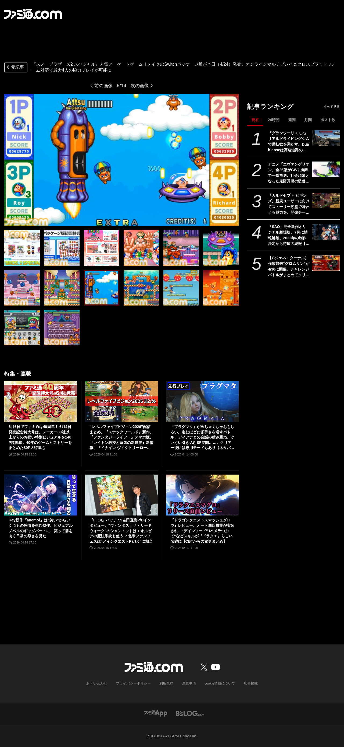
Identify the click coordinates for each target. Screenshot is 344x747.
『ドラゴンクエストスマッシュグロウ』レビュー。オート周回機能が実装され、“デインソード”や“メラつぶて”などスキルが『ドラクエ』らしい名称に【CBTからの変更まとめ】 (202, 530)
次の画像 (140, 85)
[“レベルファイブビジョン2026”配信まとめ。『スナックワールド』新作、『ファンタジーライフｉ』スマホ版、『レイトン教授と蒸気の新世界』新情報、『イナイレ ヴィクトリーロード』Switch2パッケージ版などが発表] (121, 401)
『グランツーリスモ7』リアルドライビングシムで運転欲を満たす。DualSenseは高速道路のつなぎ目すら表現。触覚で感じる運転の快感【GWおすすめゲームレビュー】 (288, 142)
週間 (292, 120)
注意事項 (187, 683)
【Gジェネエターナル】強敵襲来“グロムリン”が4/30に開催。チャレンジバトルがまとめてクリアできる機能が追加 (288, 267)
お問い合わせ (100, 683)
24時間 (274, 120)
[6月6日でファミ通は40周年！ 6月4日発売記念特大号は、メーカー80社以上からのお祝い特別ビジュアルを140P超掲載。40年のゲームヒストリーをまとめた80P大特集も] (40, 401)
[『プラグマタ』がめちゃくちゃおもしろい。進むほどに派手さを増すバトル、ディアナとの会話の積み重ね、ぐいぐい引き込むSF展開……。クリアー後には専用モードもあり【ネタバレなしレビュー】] (202, 401)
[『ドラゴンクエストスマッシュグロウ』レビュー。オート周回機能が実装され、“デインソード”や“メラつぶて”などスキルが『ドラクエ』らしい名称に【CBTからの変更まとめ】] (202, 495)
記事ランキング (270, 106)
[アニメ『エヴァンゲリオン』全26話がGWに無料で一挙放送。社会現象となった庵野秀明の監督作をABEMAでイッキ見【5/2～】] (326, 169)
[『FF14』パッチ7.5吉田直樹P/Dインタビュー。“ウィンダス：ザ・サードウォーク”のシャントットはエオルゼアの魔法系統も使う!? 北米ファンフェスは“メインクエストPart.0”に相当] (121, 495)
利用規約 (166, 683)
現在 (255, 120)
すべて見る (332, 106)
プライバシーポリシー (135, 683)
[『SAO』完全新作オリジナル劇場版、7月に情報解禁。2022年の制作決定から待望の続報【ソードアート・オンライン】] (326, 232)
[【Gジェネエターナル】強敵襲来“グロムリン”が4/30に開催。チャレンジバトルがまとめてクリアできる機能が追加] (326, 263)
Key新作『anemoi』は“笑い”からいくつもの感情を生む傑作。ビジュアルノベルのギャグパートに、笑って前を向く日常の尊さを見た (41, 528)
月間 (308, 120)
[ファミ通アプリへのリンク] (155, 712)
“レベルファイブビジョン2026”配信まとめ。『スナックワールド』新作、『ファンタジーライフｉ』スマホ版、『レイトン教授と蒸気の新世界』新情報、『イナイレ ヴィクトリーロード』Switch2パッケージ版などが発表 (121, 438)
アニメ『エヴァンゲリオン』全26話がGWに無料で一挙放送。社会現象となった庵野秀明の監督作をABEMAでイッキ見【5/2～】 (288, 173)
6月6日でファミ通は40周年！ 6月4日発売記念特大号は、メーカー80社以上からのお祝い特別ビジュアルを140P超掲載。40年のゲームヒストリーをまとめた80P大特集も (40, 437)
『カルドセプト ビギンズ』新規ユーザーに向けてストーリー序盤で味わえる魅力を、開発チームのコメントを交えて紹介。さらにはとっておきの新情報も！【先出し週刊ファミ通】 (288, 204)
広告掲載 (246, 683)
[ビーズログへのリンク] (190, 712)
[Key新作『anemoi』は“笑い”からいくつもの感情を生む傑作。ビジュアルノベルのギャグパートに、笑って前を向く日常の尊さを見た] (40, 495)
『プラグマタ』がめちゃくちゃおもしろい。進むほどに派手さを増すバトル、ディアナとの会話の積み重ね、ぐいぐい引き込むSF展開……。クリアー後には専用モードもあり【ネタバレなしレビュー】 (202, 438)
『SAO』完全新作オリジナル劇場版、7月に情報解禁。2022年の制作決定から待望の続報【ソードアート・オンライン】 (288, 236)
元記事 (15, 68)
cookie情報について (217, 683)
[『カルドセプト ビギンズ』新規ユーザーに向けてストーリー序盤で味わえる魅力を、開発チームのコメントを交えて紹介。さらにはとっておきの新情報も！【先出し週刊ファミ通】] (326, 200)
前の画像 (103, 85)
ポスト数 (327, 120)
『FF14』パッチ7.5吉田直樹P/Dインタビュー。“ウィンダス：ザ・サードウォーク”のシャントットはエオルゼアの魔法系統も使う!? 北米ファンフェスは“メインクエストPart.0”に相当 (121, 530)
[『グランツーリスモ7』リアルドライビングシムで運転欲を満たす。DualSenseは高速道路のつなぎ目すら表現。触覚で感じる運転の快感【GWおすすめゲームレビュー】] (326, 138)
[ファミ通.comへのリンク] (33, 14)
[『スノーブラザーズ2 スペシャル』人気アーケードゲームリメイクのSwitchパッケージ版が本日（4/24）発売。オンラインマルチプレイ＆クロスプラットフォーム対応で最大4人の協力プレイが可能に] (22, 248)
